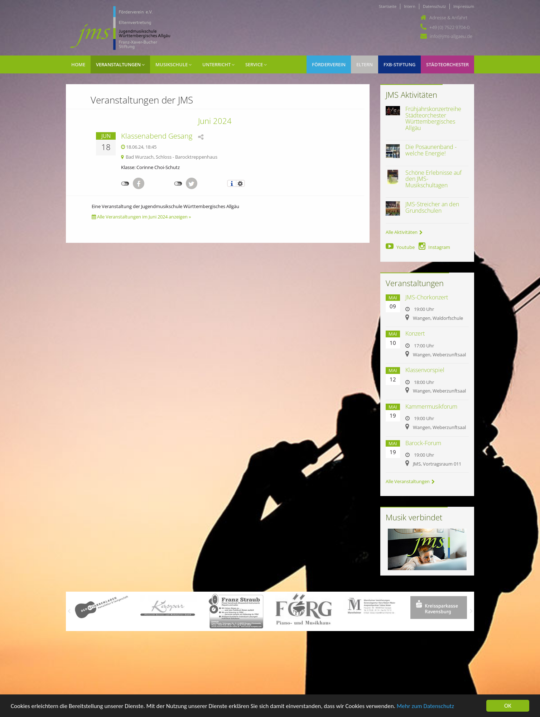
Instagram (434, 247)
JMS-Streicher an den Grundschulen (432, 207)
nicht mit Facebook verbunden (125, 184)
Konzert (415, 333)
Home (78, 64)
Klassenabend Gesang (156, 136)
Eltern (364, 64)
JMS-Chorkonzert (426, 297)
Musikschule (173, 64)
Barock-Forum (423, 443)
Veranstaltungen (120, 64)
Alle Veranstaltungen (410, 481)
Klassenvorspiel (424, 370)
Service (256, 64)
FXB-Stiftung (399, 64)
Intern (409, 6)
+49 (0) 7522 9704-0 (449, 27)
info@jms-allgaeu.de (451, 36)
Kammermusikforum (431, 406)
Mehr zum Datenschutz (425, 706)
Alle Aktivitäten (404, 232)
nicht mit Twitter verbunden (178, 184)
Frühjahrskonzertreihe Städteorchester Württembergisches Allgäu (433, 118)
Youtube (400, 247)
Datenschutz (434, 6)
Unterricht (218, 64)
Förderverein (329, 64)
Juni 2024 (215, 120)
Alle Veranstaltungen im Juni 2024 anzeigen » (141, 216)
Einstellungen (240, 183)
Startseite (387, 6)
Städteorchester (447, 64)
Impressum (463, 6)
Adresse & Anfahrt (448, 17)
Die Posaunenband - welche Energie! (431, 150)
